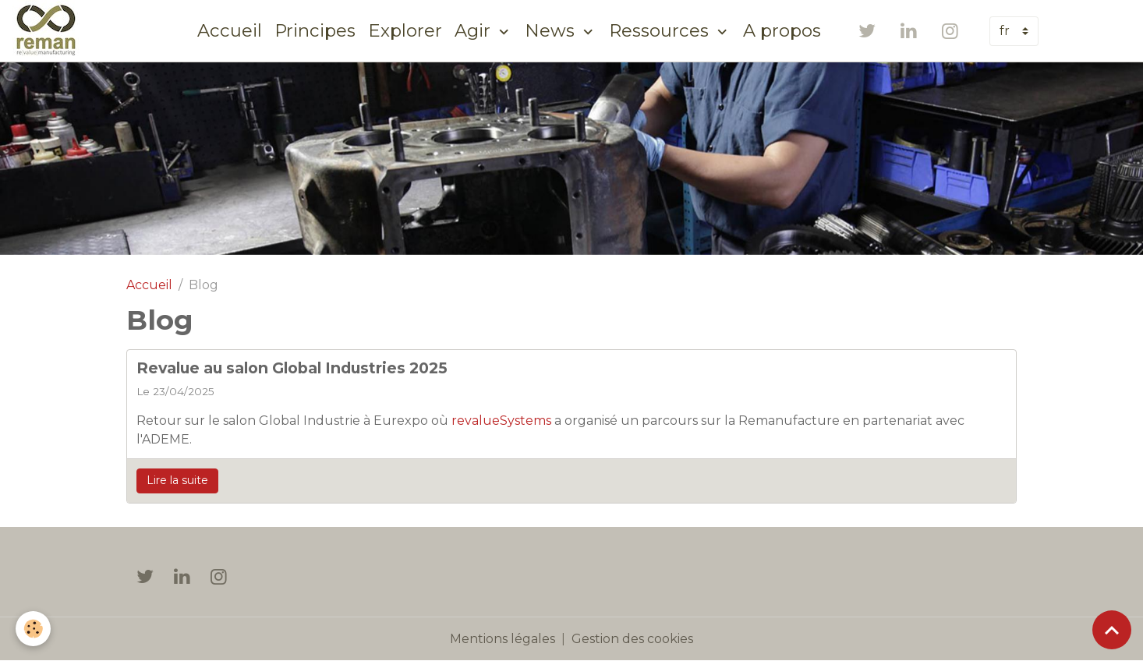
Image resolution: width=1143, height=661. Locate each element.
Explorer (405, 30)
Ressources (661, 30)
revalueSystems (501, 420)
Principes (315, 30)
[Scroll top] (1111, 629)
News (552, 30)
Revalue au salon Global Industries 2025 (292, 368)
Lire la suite (177, 480)
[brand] (49, 31)
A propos (782, 30)
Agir (475, 30)
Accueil (229, 30)
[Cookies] (33, 628)
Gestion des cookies (632, 638)
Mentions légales (502, 638)
